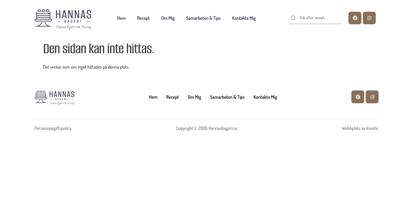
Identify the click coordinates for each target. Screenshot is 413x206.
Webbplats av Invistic (360, 128)
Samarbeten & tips (203, 18)
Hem (121, 18)
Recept (143, 18)
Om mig (168, 18)
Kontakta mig (244, 18)
